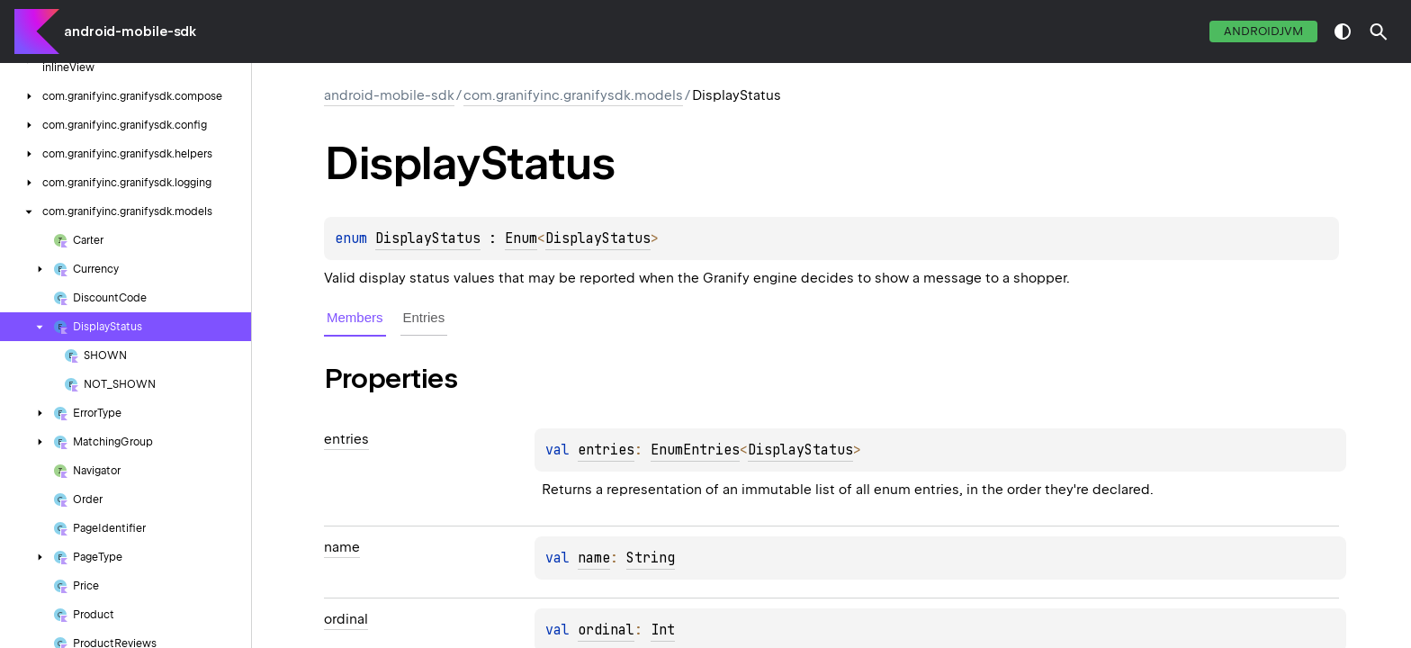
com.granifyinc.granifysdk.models (573, 95)
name (594, 558)
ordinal (606, 630)
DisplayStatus (428, 239)
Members (355, 317)
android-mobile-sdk (130, 31)
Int (663, 630)
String (650, 558)
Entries (424, 317)
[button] (1379, 32)
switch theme (1343, 32)
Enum (521, 239)
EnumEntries (695, 450)
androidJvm (1263, 31)
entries (606, 450)
